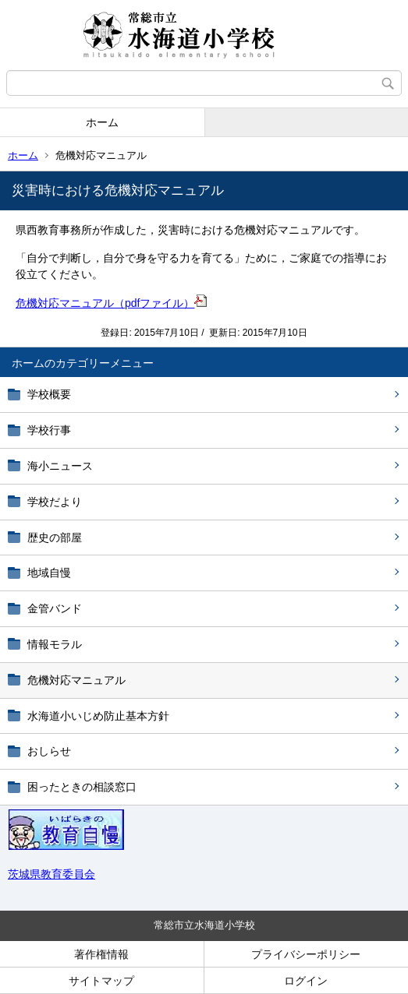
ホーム (102, 122)
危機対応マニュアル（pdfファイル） (111, 303)
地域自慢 (49, 572)
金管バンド (54, 608)
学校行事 (49, 430)
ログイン (306, 981)
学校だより (54, 501)
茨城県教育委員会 (51, 874)
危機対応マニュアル (76, 680)
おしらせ (49, 751)
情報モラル (54, 644)
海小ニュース (60, 466)
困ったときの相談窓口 (82, 787)
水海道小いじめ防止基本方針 (98, 716)
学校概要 (49, 394)
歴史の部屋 (54, 537)
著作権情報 (101, 954)
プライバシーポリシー (305, 954)
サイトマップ (101, 981)
